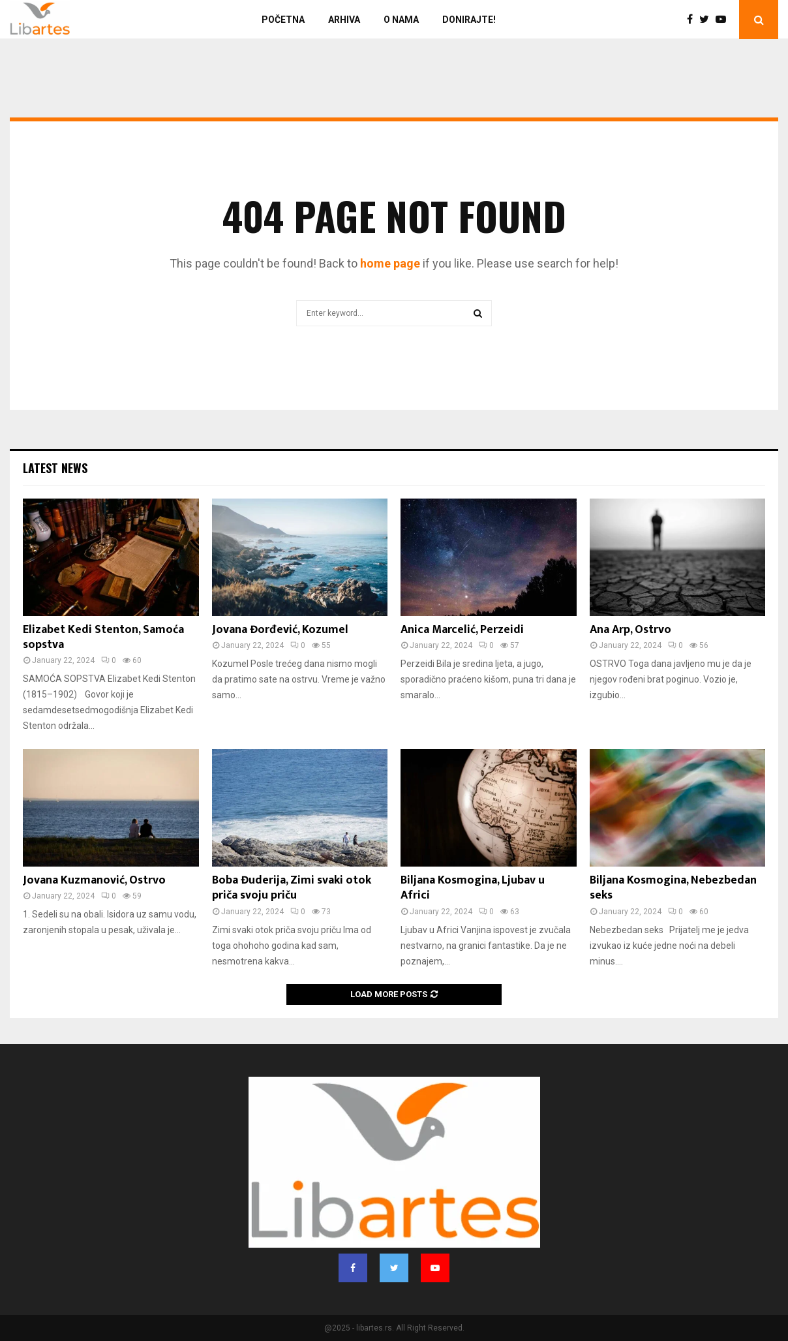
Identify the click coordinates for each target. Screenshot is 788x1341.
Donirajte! (469, 19)
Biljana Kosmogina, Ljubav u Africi (473, 888)
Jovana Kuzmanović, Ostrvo (94, 880)
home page (390, 263)
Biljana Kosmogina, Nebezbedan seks (673, 888)
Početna (283, 19)
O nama (401, 19)
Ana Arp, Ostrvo (630, 630)
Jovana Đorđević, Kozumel (280, 630)
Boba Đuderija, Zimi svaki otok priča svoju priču (291, 888)
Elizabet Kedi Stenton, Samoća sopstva (103, 637)
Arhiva (344, 19)
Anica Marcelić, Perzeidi (462, 630)
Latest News (55, 467)
